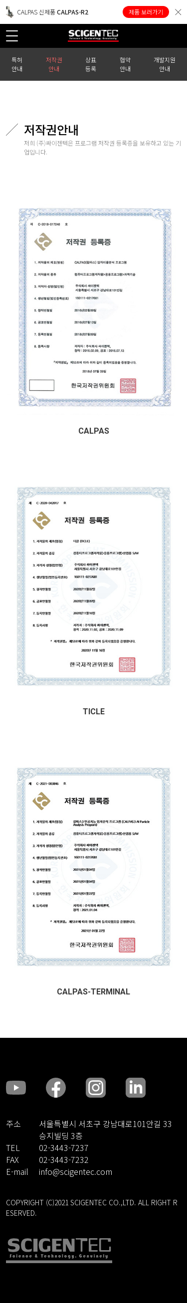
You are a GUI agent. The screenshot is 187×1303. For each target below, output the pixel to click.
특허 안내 (16, 64)
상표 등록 (90, 64)
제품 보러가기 (146, 11)
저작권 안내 (54, 64)
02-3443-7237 (64, 1147)
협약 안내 (125, 64)
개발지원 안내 (165, 64)
